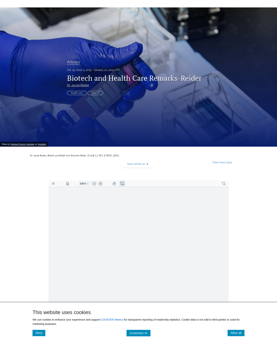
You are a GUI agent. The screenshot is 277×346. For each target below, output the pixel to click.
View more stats (222, 162)
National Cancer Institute (23, 144)
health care (77, 93)
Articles (73, 62)
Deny (40, 332)
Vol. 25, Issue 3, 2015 (79, 69)
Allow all (237, 332)
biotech (95, 93)
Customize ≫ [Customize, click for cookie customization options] (139, 333)
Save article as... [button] (137, 163)
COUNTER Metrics (112, 319)
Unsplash (42, 144)
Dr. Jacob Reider (78, 85)
